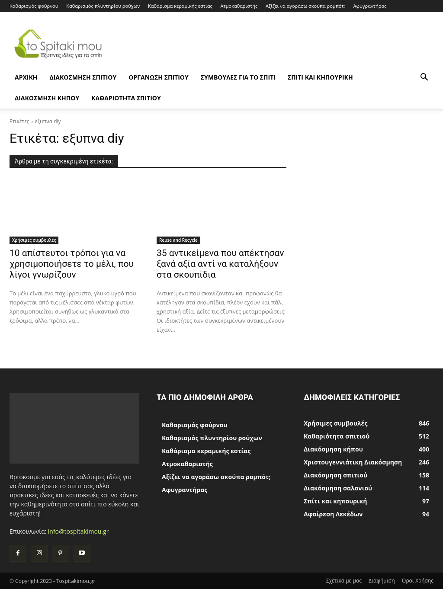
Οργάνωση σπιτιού (158, 77)
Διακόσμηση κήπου (47, 98)
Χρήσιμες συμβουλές (34, 240)
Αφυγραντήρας (369, 6)
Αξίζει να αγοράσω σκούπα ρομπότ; (305, 6)
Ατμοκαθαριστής (239, 6)
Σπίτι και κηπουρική (320, 77)
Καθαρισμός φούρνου (34, 6)
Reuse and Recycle (178, 240)
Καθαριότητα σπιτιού (126, 98)
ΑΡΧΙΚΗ (26, 77)
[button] (424, 78)
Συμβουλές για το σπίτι (238, 77)
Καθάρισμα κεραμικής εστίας (180, 6)
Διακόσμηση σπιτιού (82, 77)
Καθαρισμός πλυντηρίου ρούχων (103, 6)
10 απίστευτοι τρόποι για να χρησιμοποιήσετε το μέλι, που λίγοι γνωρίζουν (72, 264)
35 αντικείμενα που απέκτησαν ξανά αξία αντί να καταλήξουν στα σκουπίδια (220, 264)
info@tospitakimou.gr (78, 531)
